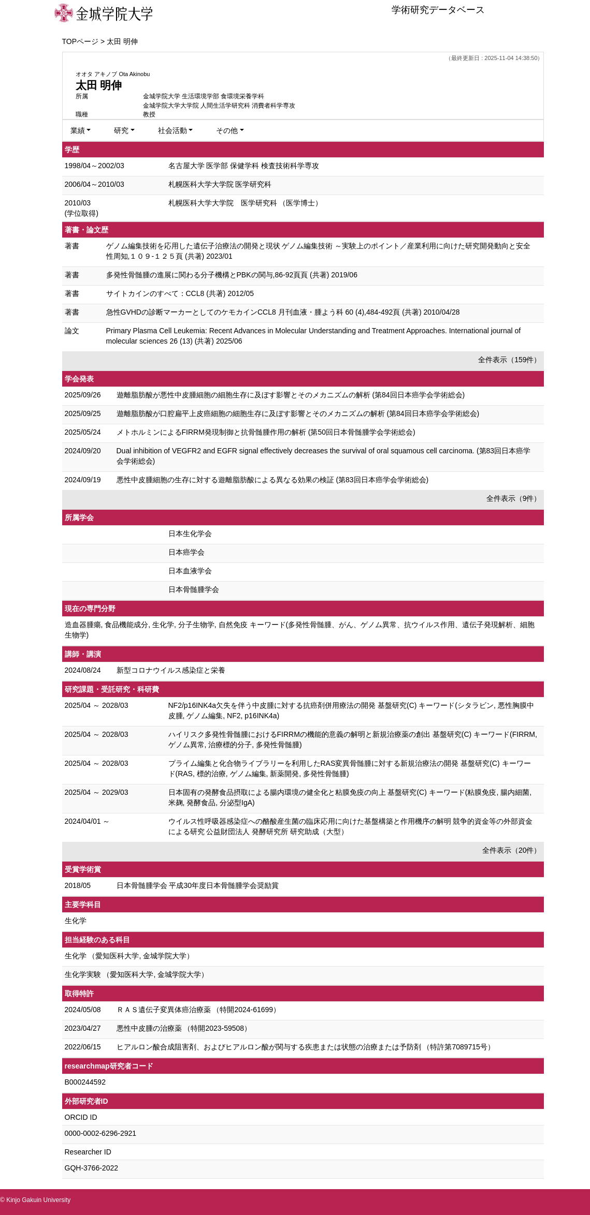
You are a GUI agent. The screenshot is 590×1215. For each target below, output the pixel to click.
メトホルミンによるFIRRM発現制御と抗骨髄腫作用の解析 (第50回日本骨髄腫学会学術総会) (266, 432)
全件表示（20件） (511, 850)
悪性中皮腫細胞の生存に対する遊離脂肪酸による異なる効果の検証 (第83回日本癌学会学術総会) (273, 480)
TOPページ (80, 41)
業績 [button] (77, 130)
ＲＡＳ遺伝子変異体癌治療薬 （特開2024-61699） (199, 1009)
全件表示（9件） (513, 498)
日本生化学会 (190, 533)
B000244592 (85, 1082)
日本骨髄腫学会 (193, 589)
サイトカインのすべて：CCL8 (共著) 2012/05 (180, 293)
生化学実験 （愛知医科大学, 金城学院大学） (137, 974)
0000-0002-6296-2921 (101, 1133)
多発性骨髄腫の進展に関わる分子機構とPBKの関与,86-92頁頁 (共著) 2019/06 (231, 275)
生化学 (76, 920)
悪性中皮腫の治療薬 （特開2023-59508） (184, 1028)
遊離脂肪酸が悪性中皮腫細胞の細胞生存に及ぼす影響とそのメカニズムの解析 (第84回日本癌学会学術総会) (291, 395)
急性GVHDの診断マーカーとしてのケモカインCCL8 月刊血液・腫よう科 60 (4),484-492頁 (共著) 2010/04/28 (283, 312)
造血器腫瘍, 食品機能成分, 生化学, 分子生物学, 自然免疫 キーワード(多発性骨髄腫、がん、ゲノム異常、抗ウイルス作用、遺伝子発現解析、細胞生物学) (300, 629)
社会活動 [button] (172, 130)
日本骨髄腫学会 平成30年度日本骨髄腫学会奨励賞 (198, 885)
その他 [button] (227, 130)
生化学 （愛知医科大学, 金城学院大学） (129, 956)
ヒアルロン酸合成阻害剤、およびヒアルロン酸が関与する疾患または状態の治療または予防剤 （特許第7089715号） (306, 1047)
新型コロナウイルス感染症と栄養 (171, 670)
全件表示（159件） (509, 359)
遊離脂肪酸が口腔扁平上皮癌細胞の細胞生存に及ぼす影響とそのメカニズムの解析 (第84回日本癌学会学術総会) (298, 413)
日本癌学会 (186, 552)
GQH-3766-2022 (92, 1168)
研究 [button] (121, 130)
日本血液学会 (190, 571)
